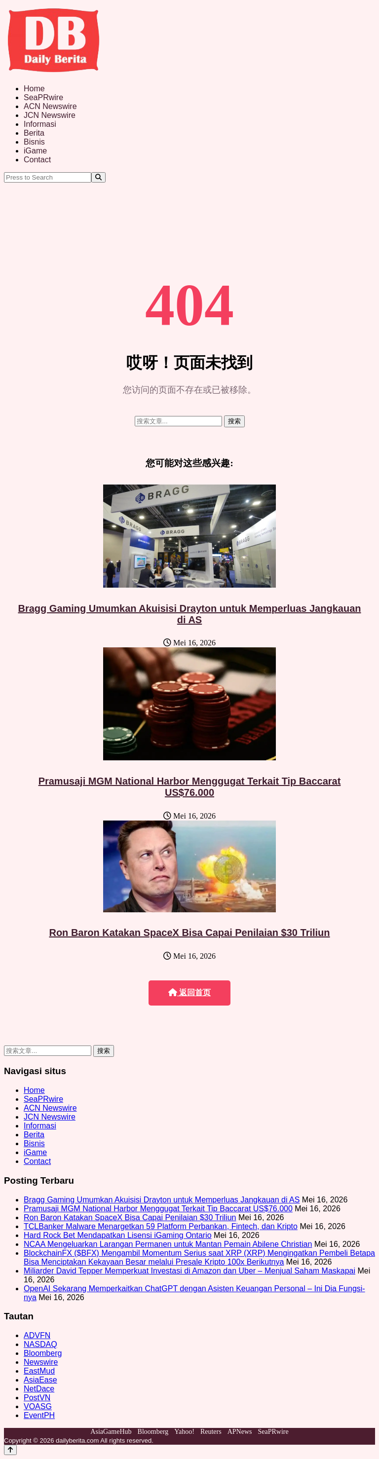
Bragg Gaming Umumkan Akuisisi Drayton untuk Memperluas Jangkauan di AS (189, 614)
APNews (239, 1431)
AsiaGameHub (110, 1431)
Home (34, 88)
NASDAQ (40, 1344)
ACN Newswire (50, 106)
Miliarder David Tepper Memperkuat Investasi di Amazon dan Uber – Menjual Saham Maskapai (189, 1271)
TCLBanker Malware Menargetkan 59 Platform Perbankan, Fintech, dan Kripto (161, 1226)
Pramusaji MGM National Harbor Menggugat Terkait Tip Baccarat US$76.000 (189, 787)
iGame (35, 151)
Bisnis (34, 142)
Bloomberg (43, 1353)
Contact (37, 159)
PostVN (37, 1397)
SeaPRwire (43, 97)
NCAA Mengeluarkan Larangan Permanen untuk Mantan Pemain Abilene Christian (168, 1244)
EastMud (39, 1371)
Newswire (41, 1362)
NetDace (39, 1388)
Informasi (40, 124)
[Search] (98, 177)
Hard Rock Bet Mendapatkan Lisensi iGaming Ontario (118, 1235)
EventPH (39, 1415)
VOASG (38, 1406)
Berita (34, 133)
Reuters (211, 1431)
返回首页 (189, 992)
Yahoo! (184, 1431)
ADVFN (37, 1335)
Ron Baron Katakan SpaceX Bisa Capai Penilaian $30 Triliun (189, 932)
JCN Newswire (50, 115)
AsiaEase (40, 1380)
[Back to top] (10, 1450)
